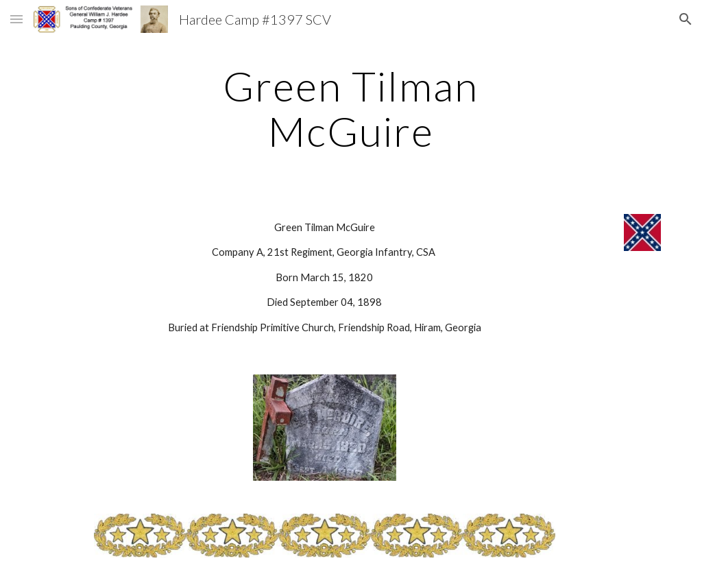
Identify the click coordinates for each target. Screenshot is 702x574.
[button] (16, 19)
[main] (351, 108)
